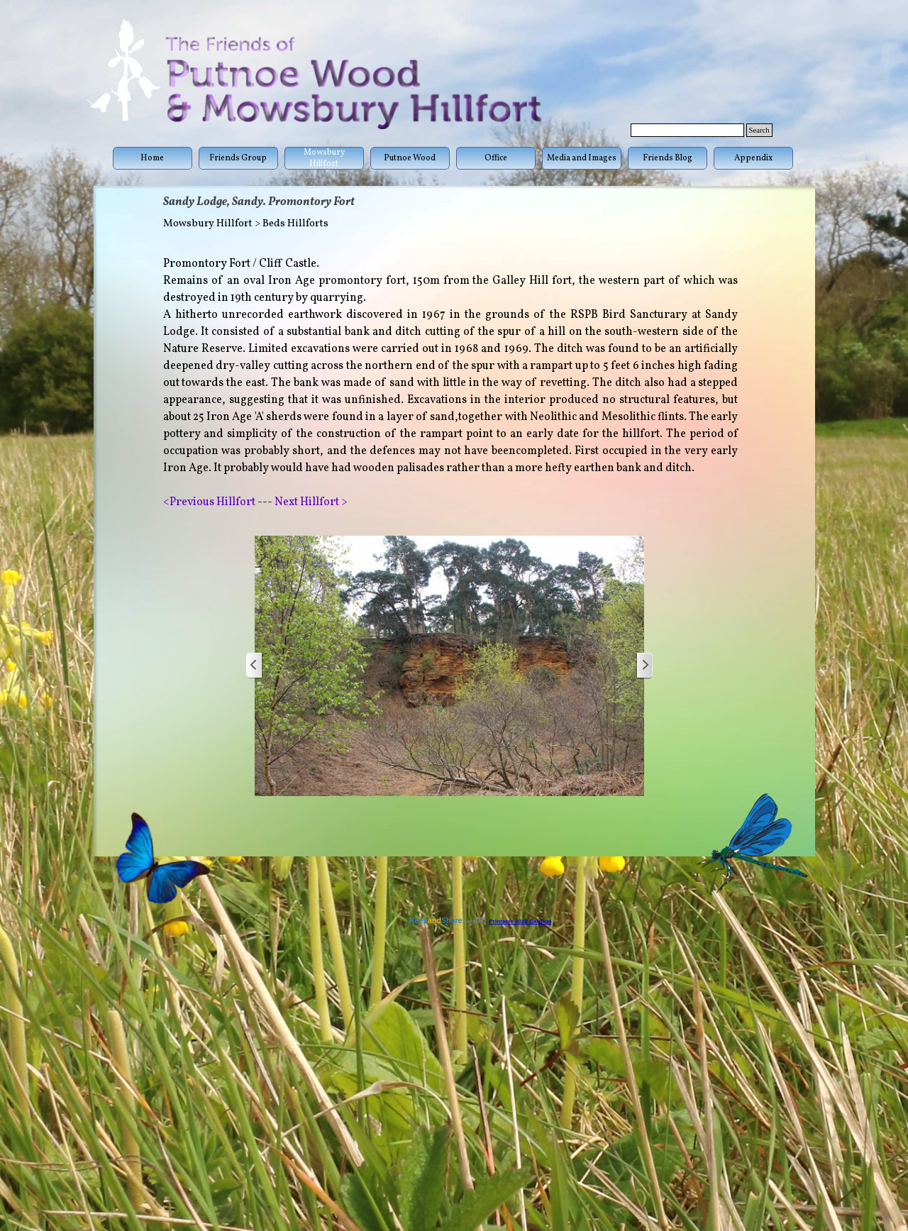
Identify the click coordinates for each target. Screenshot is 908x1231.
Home (152, 158)
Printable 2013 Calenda (520, 921)
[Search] (687, 130)
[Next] (644, 666)
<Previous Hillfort (210, 502)
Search (759, 130)
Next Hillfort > (310, 502)
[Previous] (254, 666)
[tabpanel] (450, 383)
